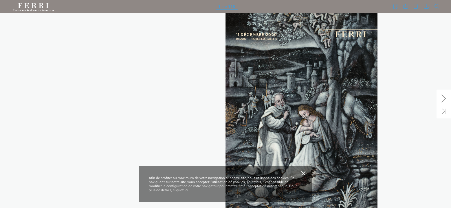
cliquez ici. (181, 190)
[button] (395, 6)
